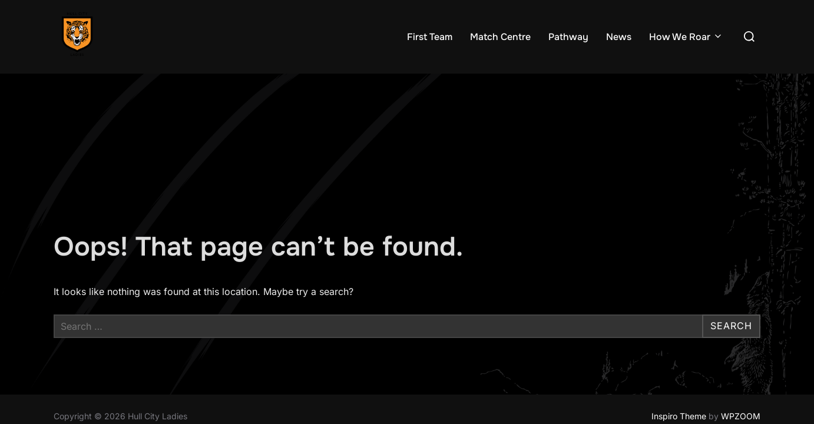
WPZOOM (740, 342)
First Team (429, 37)
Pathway (568, 37)
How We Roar (686, 37)
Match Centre (500, 37)
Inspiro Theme (678, 342)
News (618, 37)
